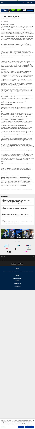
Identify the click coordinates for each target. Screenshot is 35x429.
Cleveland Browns (7, 35)
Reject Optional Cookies (29, 427)
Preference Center (17, 294)
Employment (17, 283)
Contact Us (17, 284)
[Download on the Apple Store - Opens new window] (14, 272)
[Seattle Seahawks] (17, 276)
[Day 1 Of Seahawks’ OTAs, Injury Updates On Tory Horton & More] (17, 229)
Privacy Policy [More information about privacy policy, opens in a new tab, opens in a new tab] (29, 425)
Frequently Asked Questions (17, 286)
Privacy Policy (17, 281)
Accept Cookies (21, 427)
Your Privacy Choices (17, 291)
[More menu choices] (33, 10)
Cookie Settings (17, 292)
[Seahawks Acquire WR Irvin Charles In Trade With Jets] (17, 216)
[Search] (31, 10)
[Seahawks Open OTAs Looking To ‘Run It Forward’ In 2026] (17, 223)
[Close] (33, 421)
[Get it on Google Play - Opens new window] (20, 272)
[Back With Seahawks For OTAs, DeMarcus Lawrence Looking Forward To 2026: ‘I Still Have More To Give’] (17, 209)
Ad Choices (17, 289)
